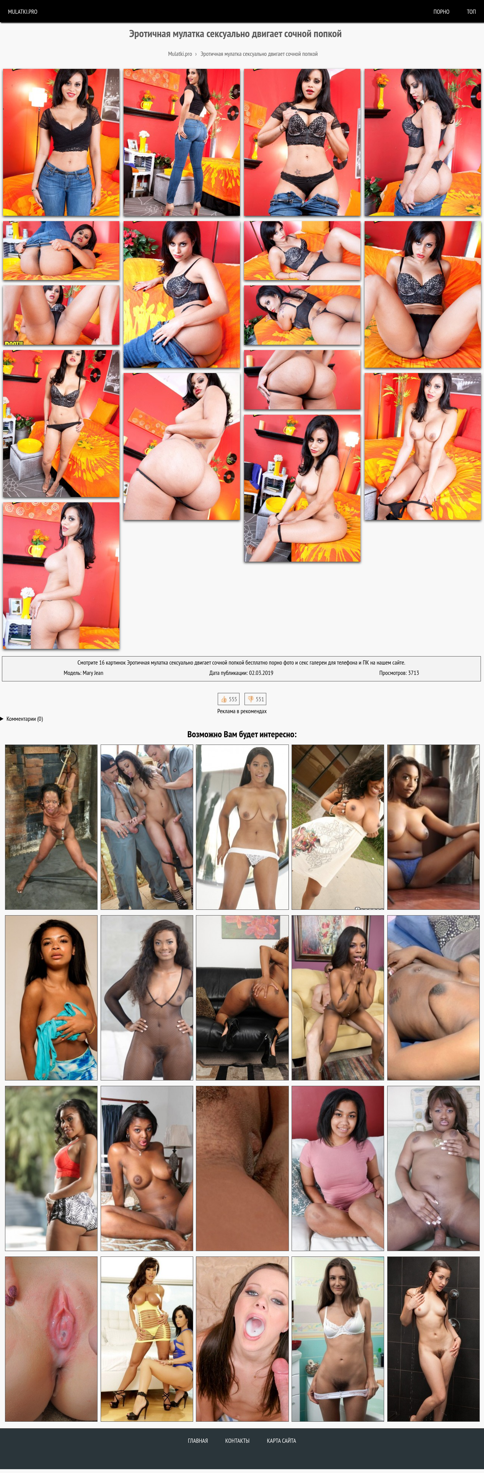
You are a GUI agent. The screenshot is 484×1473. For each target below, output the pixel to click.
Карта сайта (281, 1440)
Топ (471, 11)
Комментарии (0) (25, 718)
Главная (198, 1440)
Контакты (237, 1440)
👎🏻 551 (255, 699)
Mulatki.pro (22, 11)
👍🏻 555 (228, 699)
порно (441, 11)
